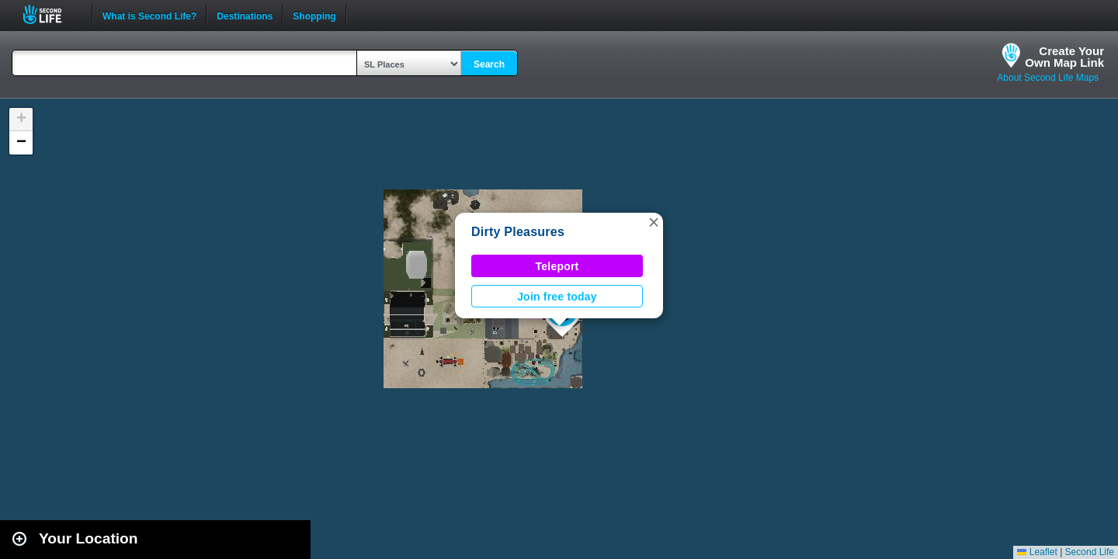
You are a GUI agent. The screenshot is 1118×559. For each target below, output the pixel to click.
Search (489, 64)
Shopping (314, 15)
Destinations (245, 15)
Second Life (51, 14)
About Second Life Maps (1048, 77)
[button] (653, 222)
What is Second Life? (149, 15)
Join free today (557, 296)
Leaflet (1037, 552)
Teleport (557, 266)
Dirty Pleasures (517, 231)
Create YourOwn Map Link (1064, 56)
